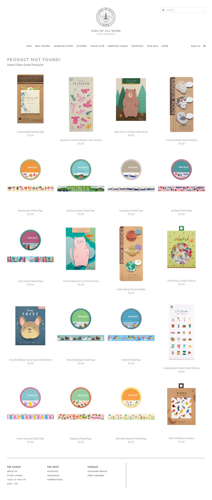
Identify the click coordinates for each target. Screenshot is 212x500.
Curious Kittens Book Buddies (181, 140)
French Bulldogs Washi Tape (80, 359)
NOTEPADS (137, 46)
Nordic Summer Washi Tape (81, 210)
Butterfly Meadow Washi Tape (131, 438)
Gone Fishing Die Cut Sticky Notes (81, 281)
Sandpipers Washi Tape (131, 210)
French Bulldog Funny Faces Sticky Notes (30, 359)
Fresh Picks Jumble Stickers (182, 280)
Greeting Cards (118, 46)
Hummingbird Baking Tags (30, 131)
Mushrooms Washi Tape (30, 210)
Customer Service (97, 471)
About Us (12, 471)
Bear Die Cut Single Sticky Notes (131, 131)
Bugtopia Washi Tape (81, 438)
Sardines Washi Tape (181, 210)
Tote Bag (152, 46)
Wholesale (53, 475)
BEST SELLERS (42, 46)
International (55, 480)
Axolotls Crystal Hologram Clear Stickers (81, 140)
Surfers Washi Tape (131, 359)
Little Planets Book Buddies (131, 289)
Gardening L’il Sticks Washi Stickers (181, 368)
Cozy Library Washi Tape (30, 281)
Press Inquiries (96, 475)
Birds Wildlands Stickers (181, 438)
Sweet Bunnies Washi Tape (30, 438)
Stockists (52, 471)
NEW (29, 46)
